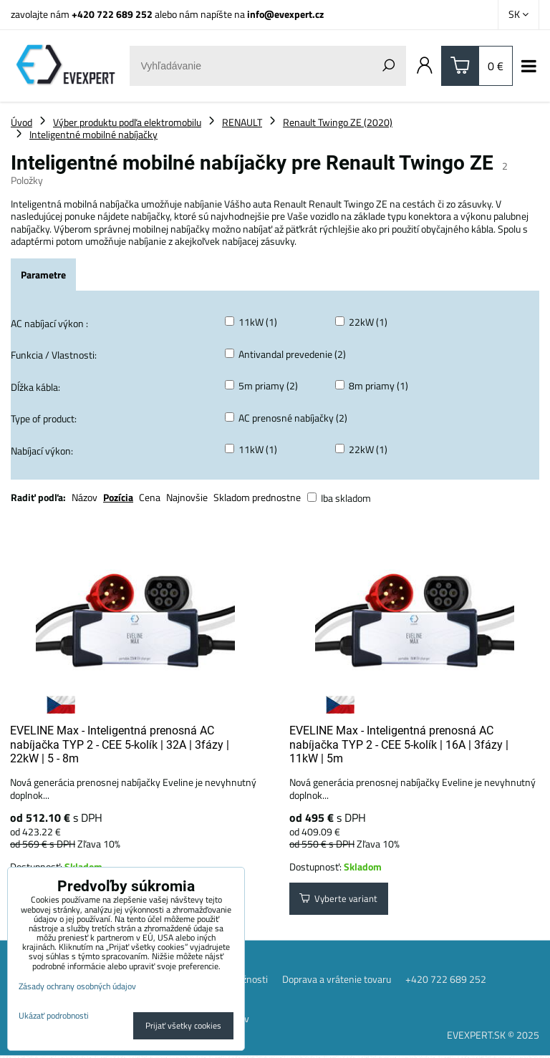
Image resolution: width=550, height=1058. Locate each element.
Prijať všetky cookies (183, 1025)
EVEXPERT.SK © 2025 (493, 1036)
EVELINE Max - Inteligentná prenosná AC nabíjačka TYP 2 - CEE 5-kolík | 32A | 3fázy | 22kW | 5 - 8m (119, 744)
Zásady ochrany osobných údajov (77, 986)
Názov (84, 497)
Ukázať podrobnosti (54, 1015)
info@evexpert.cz (285, 13)
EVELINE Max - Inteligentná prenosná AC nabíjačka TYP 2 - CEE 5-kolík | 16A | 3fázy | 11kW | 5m (398, 744)
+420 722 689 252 (112, 13)
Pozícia (118, 497)
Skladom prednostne (257, 497)
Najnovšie (187, 497)
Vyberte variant (340, 900)
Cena (149, 497)
